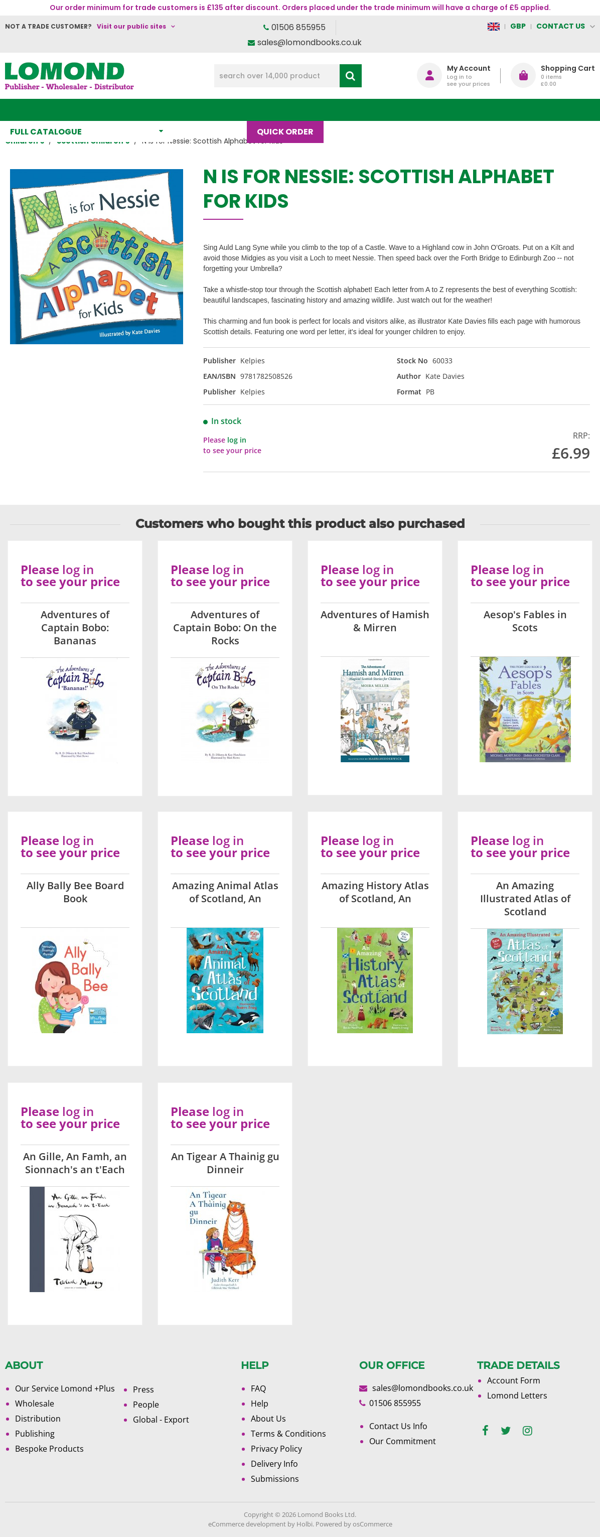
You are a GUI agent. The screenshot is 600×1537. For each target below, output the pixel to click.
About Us (402, 109)
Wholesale (34, 1403)
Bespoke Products (49, 1448)
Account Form (513, 1380)
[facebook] (485, 1431)
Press (143, 1389)
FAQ (258, 1388)
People (146, 1404)
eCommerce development (247, 1523)
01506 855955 (298, 27)
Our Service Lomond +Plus (65, 1388)
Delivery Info (274, 1463)
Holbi (304, 1523)
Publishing (35, 1433)
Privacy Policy (276, 1448)
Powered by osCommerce (354, 1523)
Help (259, 1403)
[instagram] (527, 1431)
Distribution (38, 1418)
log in (236, 440)
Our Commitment (402, 1441)
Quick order (290, 109)
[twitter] (506, 1431)
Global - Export (161, 1419)
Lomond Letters (517, 1395)
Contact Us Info (398, 1426)
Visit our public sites (131, 26)
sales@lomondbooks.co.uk (309, 42)
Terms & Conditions (288, 1433)
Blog (350, 109)
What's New (215, 109)
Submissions (275, 1478)
